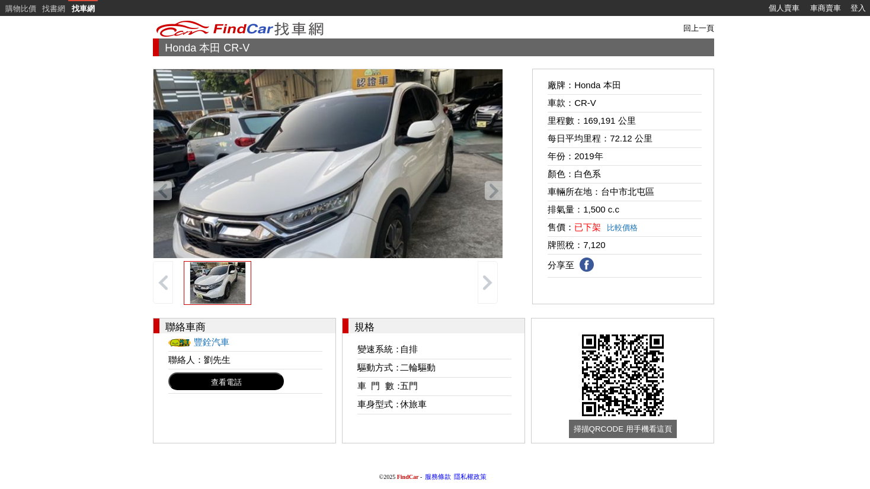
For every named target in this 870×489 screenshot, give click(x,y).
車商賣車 (825, 8)
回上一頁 (698, 28)
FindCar (408, 477)
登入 (858, 8)
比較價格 (622, 227)
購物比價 (20, 8)
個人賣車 (784, 8)
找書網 (53, 8)
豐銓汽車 (211, 342)
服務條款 (438, 476)
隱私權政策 (470, 476)
